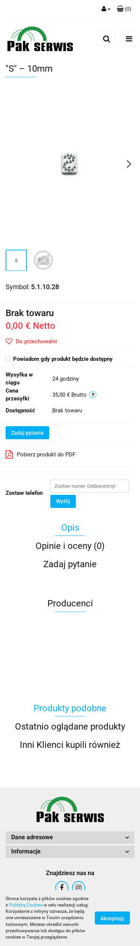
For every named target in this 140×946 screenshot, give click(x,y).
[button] (124, 9)
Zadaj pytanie (27, 433)
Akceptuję (112, 918)
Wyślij (63, 501)
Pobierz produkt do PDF (40, 454)
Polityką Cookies (26, 905)
